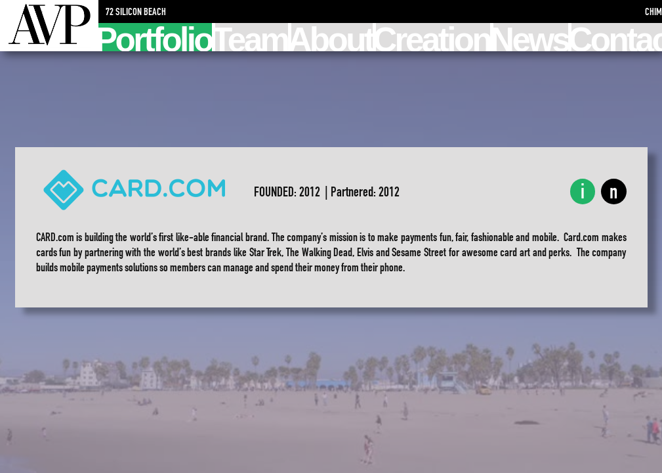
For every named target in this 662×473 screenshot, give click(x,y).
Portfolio (155, 37)
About (332, 37)
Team (251, 37)
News (530, 37)
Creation (433, 37)
